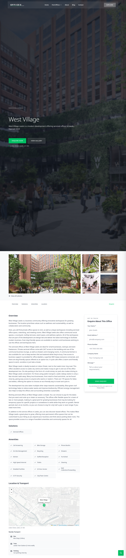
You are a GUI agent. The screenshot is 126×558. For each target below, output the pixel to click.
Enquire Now (17, 141)
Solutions (25, 304)
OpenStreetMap (62, 525)
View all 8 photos (15, 296)
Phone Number (93, 344)
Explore (110, 5)
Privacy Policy (100, 388)
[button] (44, 505)
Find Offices (57, 5)
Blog (73, 5)
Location (44, 304)
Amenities (34, 304)
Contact (80, 5)
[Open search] (121, 553)
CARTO (77, 525)
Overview (15, 304)
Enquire (111, 304)
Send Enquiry (101, 381)
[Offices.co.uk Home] (17, 5)
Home (47, 5)
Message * (91, 363)
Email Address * (93, 335)
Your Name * (92, 326)
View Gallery (36, 141)
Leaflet (53, 525)
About (67, 5)
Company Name (93, 354)
